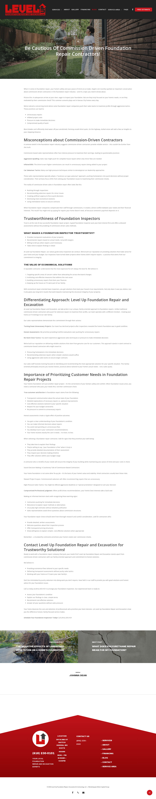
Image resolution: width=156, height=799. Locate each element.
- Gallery (106, 749)
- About (105, 745)
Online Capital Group (103, 787)
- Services (106, 740)
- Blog (104, 758)
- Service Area (108, 766)
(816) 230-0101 (43, 753)
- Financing (107, 753)
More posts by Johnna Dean (78, 683)
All (78, 41)
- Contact (106, 762)
